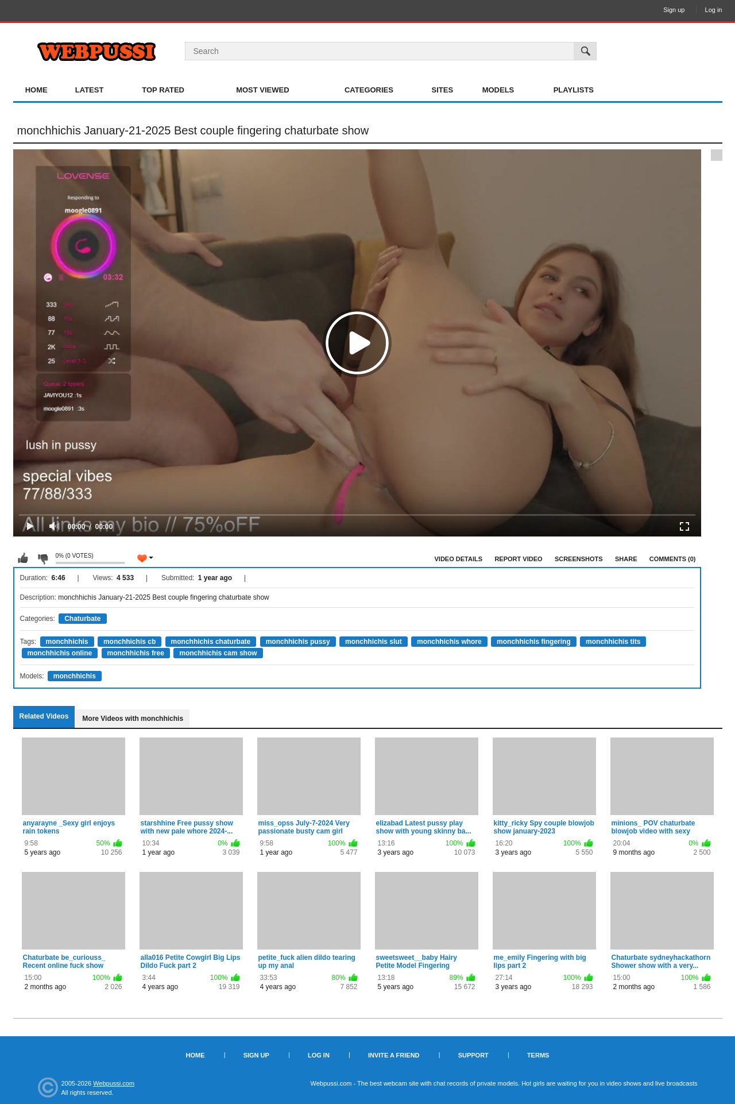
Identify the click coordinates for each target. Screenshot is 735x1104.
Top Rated (163, 90)
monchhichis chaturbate (211, 642)
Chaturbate (82, 619)
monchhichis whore (449, 642)
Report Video (518, 558)
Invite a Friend (394, 1055)
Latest (89, 90)
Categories (369, 90)
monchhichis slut (373, 642)
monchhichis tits (613, 642)
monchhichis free (135, 653)
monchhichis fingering (534, 642)
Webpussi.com (113, 1083)
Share (626, 558)
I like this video (23, 558)
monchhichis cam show (218, 653)
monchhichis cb (129, 642)
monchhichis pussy (298, 642)
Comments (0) (672, 558)
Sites (443, 90)
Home (36, 90)
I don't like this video (42, 558)
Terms (538, 1055)
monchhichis (67, 642)
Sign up (673, 9)
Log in (713, 9)
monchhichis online (60, 653)
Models (498, 90)
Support (473, 1055)
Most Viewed (262, 90)
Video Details (459, 558)
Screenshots (579, 558)
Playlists (574, 90)
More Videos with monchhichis (132, 719)
